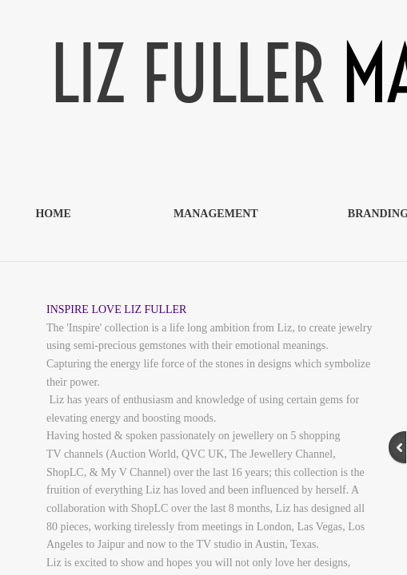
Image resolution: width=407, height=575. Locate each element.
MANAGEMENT (216, 214)
